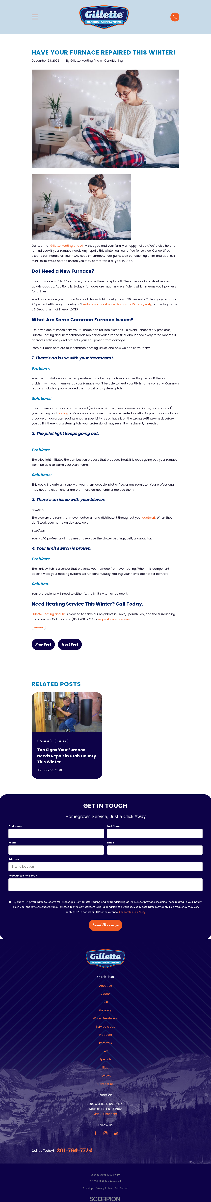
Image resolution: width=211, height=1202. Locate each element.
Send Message (105, 925)
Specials (105, 1059)
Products (105, 1035)
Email (110, 842)
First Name (15, 826)
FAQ (105, 1051)
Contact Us (105, 1084)
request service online (114, 619)
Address (13, 859)
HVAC (105, 1002)
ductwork (149, 518)
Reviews (105, 1076)
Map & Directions (105, 1114)
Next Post (70, 644)
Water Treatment (105, 1018)
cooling (62, 413)
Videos (105, 994)
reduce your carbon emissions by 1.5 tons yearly (117, 304)
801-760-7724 (74, 1151)
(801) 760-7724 (83, 619)
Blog (105, 1067)
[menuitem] (88, 1188)
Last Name (113, 826)
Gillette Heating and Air (67, 246)
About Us (105, 986)
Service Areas (105, 1027)
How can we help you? (22, 875)
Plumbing (105, 1010)
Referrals (105, 1043)
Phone (12, 842)
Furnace (39, 627)
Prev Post (43, 644)
